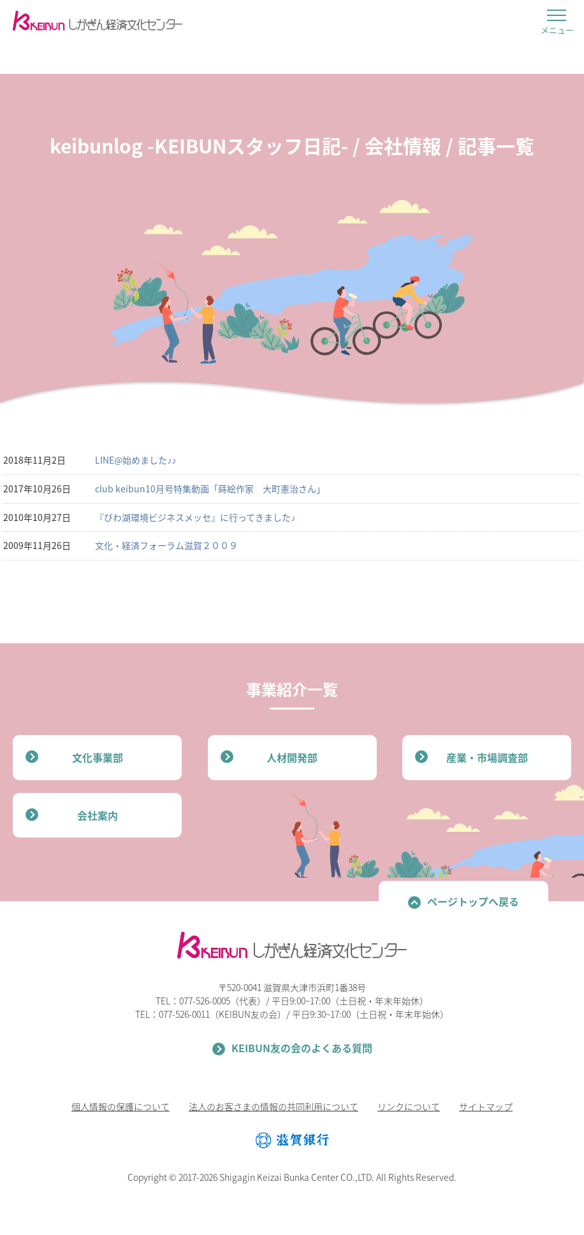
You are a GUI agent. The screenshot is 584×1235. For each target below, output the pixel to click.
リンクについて (408, 1106)
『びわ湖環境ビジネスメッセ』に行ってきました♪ (195, 517)
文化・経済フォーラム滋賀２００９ (166, 545)
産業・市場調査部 (487, 757)
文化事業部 (97, 757)
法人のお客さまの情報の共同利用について (273, 1106)
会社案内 (97, 815)
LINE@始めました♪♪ (135, 459)
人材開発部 (292, 757)
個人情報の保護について (120, 1106)
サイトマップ (486, 1106)
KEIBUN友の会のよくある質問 (301, 1047)
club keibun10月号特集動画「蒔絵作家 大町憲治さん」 (210, 488)
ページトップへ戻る (473, 901)
